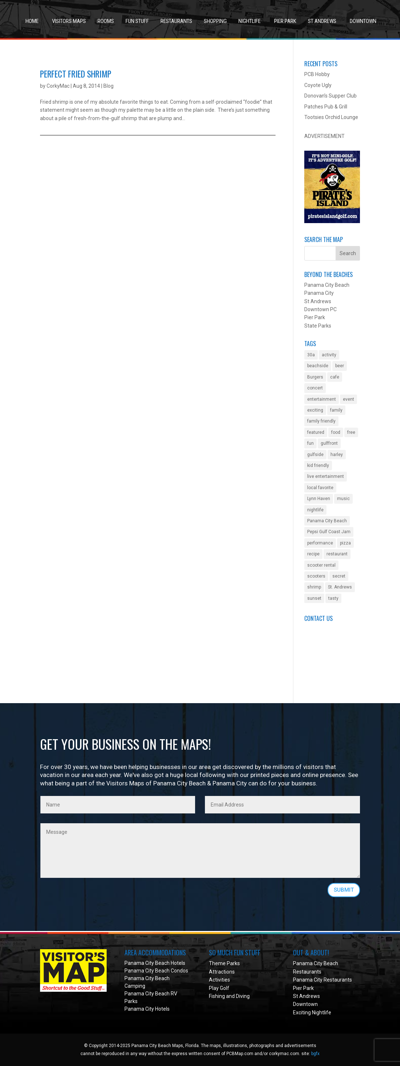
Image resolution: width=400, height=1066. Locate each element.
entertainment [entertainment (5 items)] (321, 399)
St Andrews (322, 21)
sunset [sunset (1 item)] (314, 598)
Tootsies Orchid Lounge (331, 117)
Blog (108, 86)
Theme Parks (224, 963)
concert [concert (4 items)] (315, 388)
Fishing (217, 996)
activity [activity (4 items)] (329, 354)
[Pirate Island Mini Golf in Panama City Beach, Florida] (332, 221)
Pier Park (285, 21)
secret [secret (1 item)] (338, 576)
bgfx (315, 1053)
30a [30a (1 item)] (311, 354)
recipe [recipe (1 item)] (313, 553)
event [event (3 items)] (348, 399)
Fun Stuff (137, 21)
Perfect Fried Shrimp (75, 74)
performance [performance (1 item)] (320, 543)
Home (32, 21)
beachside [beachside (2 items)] (317, 365)
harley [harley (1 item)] (336, 454)
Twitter (312, 670)
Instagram (316, 678)
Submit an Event (323, 629)
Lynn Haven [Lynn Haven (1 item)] (318, 498)
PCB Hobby (317, 74)
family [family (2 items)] (336, 410)
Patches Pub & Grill (325, 107)
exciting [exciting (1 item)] (315, 410)
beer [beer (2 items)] (339, 365)
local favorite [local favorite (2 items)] (320, 487)
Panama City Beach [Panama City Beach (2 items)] (327, 520)
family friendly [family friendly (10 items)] (321, 421)
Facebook (315, 662)
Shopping (215, 21)
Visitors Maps (69, 21)
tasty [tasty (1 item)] (333, 598)
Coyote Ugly (318, 85)
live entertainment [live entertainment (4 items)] (325, 476)
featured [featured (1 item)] (315, 432)
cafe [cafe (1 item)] (334, 377)
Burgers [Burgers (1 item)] (315, 377)
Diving (243, 996)
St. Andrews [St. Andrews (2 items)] (340, 587)
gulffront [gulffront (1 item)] (329, 443)
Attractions (222, 972)
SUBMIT (344, 890)
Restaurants (176, 21)
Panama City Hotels (147, 1009)
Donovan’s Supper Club (330, 96)
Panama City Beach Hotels (154, 963)
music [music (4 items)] (343, 498)
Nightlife (249, 21)
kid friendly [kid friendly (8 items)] (318, 465)
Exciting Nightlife (312, 1012)
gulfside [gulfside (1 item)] (315, 454)
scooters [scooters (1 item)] (316, 576)
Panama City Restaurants (322, 980)
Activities (219, 980)
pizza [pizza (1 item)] (345, 543)
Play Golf (219, 988)
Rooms (106, 21)
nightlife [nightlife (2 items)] (315, 509)
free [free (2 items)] (351, 432)
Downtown (363, 21)
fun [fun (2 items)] (310, 443)
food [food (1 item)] (335, 432)
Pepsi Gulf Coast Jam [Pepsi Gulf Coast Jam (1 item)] (329, 531)
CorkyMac (58, 86)
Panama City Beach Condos (156, 971)
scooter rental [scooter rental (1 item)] (321, 565)
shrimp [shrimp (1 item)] (314, 587)
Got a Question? (322, 637)
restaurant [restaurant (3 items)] (337, 553)
